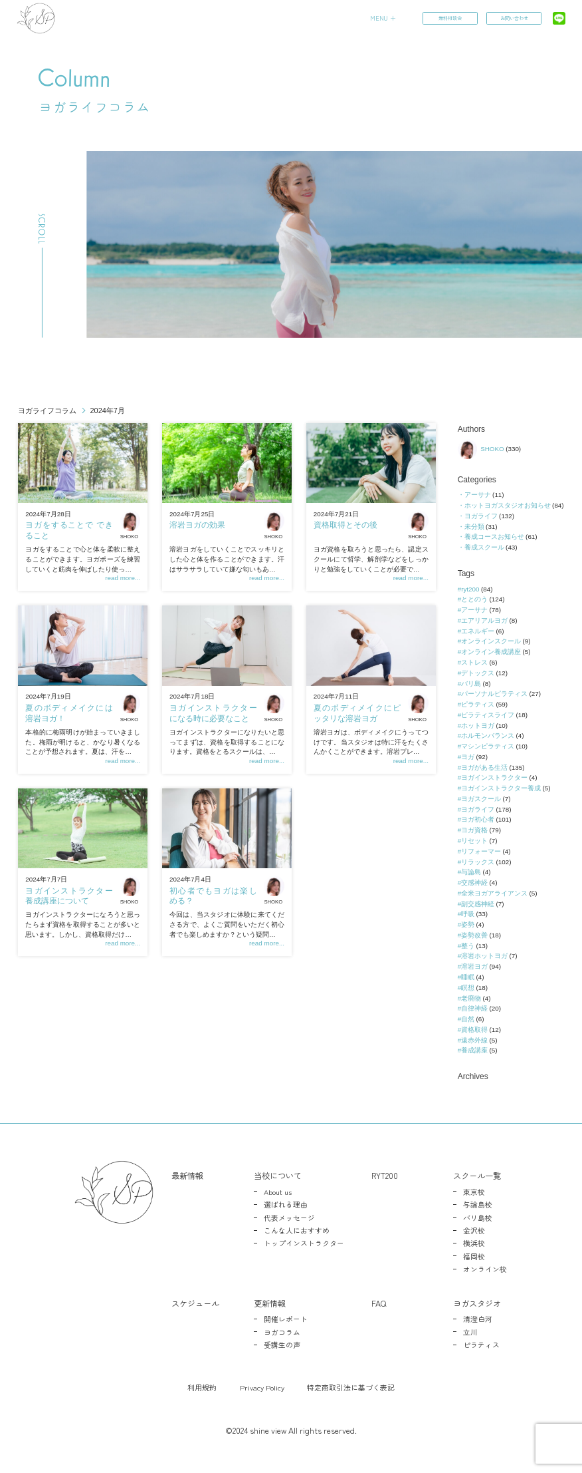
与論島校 (477, 1204)
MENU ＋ (382, 18)
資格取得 (474, 1029)
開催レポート (286, 1318)
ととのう (474, 599)
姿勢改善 (474, 935)
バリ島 (471, 683)
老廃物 (471, 998)
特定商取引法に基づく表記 (351, 1387)
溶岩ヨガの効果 (197, 525)
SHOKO (130, 525)
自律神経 (474, 1008)
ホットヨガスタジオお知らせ (507, 505)
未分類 (474, 526)
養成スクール (484, 547)
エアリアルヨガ (484, 620)
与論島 (471, 872)
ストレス (474, 662)
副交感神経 (477, 903)
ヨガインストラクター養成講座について (68, 896)
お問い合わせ (513, 18)
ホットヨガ (477, 725)
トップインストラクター (304, 1242)
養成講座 (474, 1050)
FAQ (378, 1303)
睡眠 (467, 977)
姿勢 (467, 924)
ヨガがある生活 (484, 767)
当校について (278, 1176)
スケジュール (195, 1303)
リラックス (477, 862)
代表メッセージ (289, 1217)
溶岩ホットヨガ (484, 955)
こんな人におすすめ (297, 1230)
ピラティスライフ (487, 715)
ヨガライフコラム (47, 410)
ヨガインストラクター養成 (501, 788)
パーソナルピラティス (494, 693)
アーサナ (477, 494)
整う (467, 945)
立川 (470, 1332)
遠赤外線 (474, 1040)
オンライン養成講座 (491, 651)
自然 (467, 1019)
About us (278, 1191)
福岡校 (474, 1256)
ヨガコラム (282, 1332)
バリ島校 (477, 1217)
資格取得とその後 (345, 525)
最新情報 (187, 1176)
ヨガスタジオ (477, 1303)
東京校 (474, 1191)
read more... (122, 577)
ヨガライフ (481, 516)
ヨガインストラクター (494, 777)
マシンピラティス (487, 746)
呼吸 (467, 913)
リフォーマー (481, 851)
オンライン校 (485, 1268)
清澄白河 (477, 1318)
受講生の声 (282, 1344)
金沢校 (474, 1230)
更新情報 (270, 1303)
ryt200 (470, 589)
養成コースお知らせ (494, 536)
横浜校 (474, 1242)
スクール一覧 (477, 1176)
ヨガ (467, 756)
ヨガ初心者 (477, 819)
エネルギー (477, 631)
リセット (474, 840)
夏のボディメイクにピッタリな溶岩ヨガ (357, 713)
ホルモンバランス (487, 735)
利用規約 (202, 1387)
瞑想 (467, 987)
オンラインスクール (491, 641)
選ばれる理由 (286, 1204)
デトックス (477, 673)
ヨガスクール (481, 798)
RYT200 (384, 1176)
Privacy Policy (262, 1387)
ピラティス (477, 704)
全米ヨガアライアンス (494, 893)
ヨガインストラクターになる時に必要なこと (212, 713)
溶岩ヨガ (474, 966)
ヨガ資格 (474, 830)
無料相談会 (449, 18)
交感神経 (474, 882)
